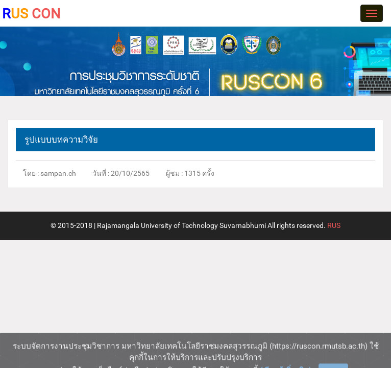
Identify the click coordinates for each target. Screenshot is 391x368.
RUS (333, 225)
